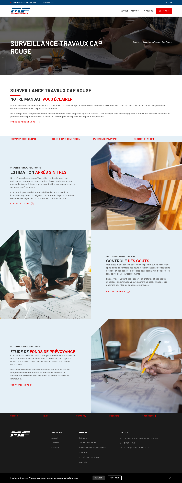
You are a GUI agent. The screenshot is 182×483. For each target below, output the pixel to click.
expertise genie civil (144, 138)
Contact (164, 11)
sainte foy (81, 415)
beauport (114, 415)
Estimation (83, 438)
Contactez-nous (22, 203)
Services (136, 11)
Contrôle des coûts (87, 443)
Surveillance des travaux (89, 457)
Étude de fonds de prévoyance (92, 447)
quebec (14, 415)
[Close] (170, 478)
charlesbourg (149, 415)
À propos (148, 11)
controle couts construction (66, 138)
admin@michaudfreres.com (24, 2)
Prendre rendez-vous (25, 122)
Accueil (124, 11)
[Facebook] (167, 2)
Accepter (115, 478)
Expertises (83, 452)
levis (45, 415)
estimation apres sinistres (23, 138)
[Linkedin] (171, 2)
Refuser (99, 478)
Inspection (83, 462)
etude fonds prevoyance (105, 138)
